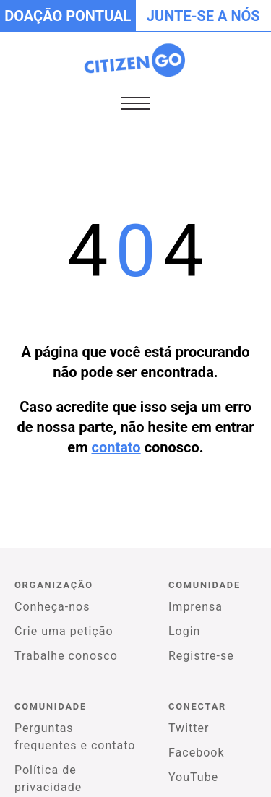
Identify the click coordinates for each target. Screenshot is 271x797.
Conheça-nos (52, 606)
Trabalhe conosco (66, 656)
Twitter (188, 728)
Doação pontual (67, 16)
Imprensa (195, 606)
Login (184, 631)
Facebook (196, 752)
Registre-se (201, 656)
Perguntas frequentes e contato (74, 736)
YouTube (193, 777)
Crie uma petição (63, 631)
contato (115, 447)
